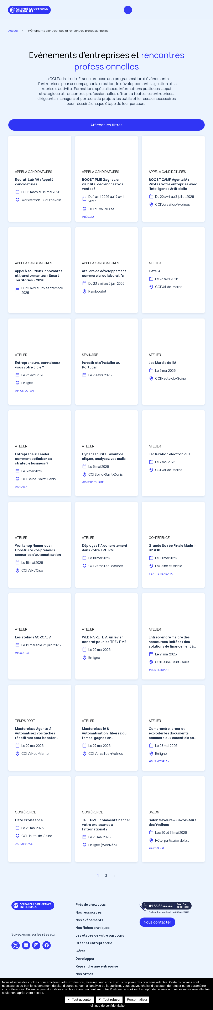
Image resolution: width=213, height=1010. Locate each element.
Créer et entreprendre (94, 943)
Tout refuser (109, 999)
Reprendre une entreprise (97, 966)
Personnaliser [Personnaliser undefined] (137, 999)
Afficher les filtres (106, 124)
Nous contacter (157, 922)
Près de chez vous (91, 904)
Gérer (80, 951)
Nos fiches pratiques (93, 927)
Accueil (13, 31)
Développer (85, 958)
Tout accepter (79, 999)
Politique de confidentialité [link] (106, 1005)
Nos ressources (89, 912)
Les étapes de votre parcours (100, 935)
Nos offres (84, 974)
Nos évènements (89, 920)
